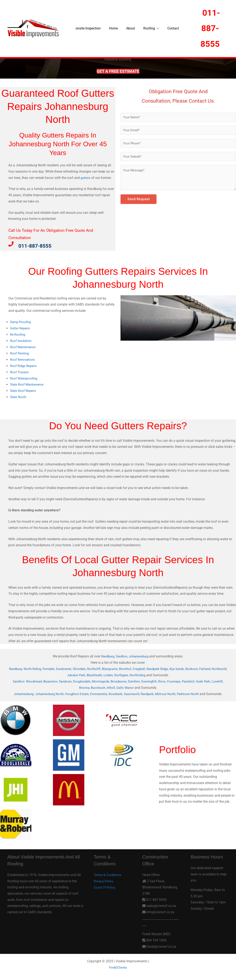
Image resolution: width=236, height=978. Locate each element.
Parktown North (192, 693)
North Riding (36, 668)
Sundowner (69, 668)
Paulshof (199, 680)
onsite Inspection (87, 28)
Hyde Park (215, 680)
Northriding (147, 674)
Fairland (219, 668)
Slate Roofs (18, 396)
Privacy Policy (104, 880)
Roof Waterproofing (24, 378)
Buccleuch (104, 687)
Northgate (130, 674)
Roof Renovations (23, 359)
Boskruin (205, 668)
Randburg (106, 656)
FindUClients (118, 966)
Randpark (150, 693)
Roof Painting (20, 353)
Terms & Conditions (108, 874)
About (126, 28)
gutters (86, 178)
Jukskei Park (82, 674)
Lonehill (77, 687)
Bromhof (133, 668)
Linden (117, 674)
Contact (165, 28)
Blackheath (102, 674)
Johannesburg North (47, 693)
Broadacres (125, 680)
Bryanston (52, 680)
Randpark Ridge (168, 668)
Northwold (64, 674)
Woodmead (35, 680)
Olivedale (85, 668)
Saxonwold (133, 693)
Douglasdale (86, 680)
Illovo (172, 680)
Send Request (138, 201)
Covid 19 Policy (105, 886)
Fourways (184, 680)
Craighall (148, 668)
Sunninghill (158, 680)
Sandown (69, 680)
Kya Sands (189, 668)
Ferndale (52, 668)
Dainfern (141, 680)
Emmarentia (99, 693)
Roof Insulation (21, 341)
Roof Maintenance (23, 347)
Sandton (121, 656)
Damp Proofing (21, 322)
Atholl (117, 687)
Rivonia (89, 687)
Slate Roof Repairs (23, 390)
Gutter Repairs (20, 328)
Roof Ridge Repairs (24, 365)
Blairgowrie (117, 668)
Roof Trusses (20, 371)
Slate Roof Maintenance (28, 384)
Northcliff (101, 668)
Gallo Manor (132, 687)
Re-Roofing (18, 334)
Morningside (106, 680)
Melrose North (169, 693)
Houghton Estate (75, 693)
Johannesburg (139, 656)
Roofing (143, 28)
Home (110, 28)
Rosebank (116, 693)
